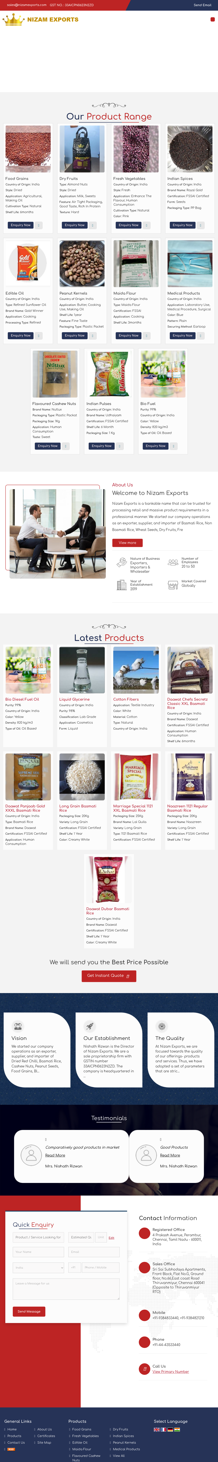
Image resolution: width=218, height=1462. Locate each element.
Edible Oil (15, 293)
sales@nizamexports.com (26, 5)
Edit (111, 1237)
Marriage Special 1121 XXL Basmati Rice (133, 808)
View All (119, 1456)
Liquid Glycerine (74, 699)
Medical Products (184, 293)
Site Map (44, 1442)
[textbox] (101, 1237)
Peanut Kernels (73, 293)
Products (14, 1436)
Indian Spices (180, 179)
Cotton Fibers (126, 699)
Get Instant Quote (108, 976)
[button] (170, 1372)
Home (12, 1429)
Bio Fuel (148, 404)
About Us (44, 1429)
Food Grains (17, 179)
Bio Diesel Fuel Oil (22, 699)
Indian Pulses (98, 404)
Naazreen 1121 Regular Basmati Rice (187, 808)
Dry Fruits (69, 179)
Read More (55, 1155)
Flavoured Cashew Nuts (54, 404)
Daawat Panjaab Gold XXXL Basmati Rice (25, 808)
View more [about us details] (127, 543)
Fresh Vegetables (129, 179)
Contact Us (16, 1442)
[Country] (38, 1267)
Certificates (46, 1436)
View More (38, 225)
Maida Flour (124, 293)
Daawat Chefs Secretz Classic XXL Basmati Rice (187, 703)
